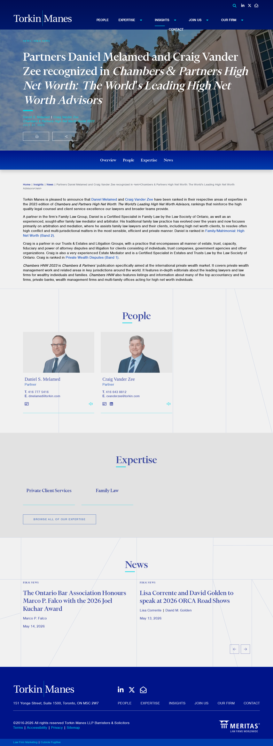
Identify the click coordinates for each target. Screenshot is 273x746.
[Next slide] (245, 654)
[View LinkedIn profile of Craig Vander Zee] (111, 409)
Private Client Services (48, 494)
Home (26, 184)
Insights (167, 20)
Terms (18, 727)
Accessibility (37, 727)
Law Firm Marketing (25, 742)
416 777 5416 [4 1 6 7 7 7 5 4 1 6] (38, 398)
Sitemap (73, 727)
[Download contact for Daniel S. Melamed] (27, 409)
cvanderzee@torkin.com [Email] (123, 402)
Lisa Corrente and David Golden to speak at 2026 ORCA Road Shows (186, 602)
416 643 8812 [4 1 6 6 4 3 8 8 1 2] (116, 398)
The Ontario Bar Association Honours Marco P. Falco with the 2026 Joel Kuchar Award (74, 606)
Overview (108, 160)
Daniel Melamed (104, 199)
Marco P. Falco (35, 623)
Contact (176, 29)
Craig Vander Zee (65, 117)
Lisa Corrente (151, 615)
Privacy (57, 727)
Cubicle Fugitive (51, 742)
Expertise (132, 20)
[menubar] (176, 23)
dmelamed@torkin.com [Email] (44, 402)
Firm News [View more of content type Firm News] (42, 41)
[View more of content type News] (27, 41)
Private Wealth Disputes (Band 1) (92, 257)
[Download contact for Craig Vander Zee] (104, 409)
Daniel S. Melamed (36, 117)
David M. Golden (178, 615)
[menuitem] (107, 20)
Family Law (107, 494)
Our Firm (234, 20)
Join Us (200, 20)
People (102, 20)
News (168, 160)
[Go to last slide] (234, 654)
